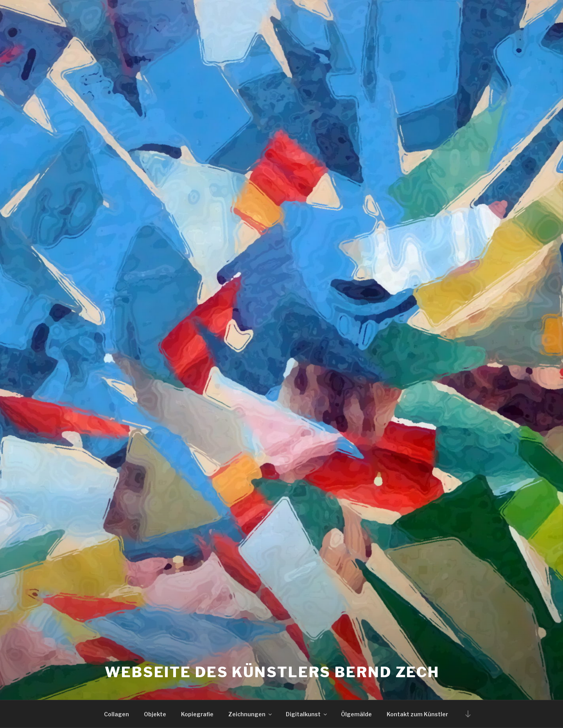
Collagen (116, 714)
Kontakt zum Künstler (417, 714)
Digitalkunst (307, 714)
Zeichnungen (250, 714)
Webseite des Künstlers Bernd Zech (272, 672)
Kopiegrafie (197, 714)
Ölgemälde (356, 714)
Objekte (155, 714)
